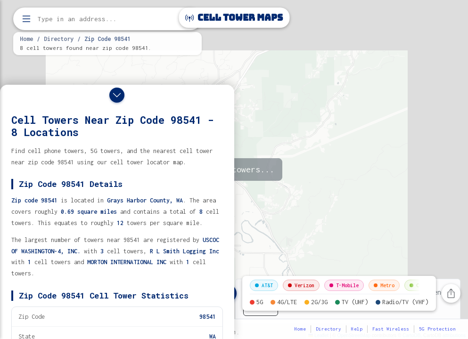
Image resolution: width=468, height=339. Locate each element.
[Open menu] (26, 18)
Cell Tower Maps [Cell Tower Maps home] (234, 17)
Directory (59, 38)
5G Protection (437, 328)
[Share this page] (451, 293)
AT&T (264, 285)
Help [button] (356, 328)
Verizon (301, 285)
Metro (384, 285)
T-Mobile (344, 285)
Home (26, 38)
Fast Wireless (390, 328)
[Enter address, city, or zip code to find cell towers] (108, 19)
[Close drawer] (116, 95)
